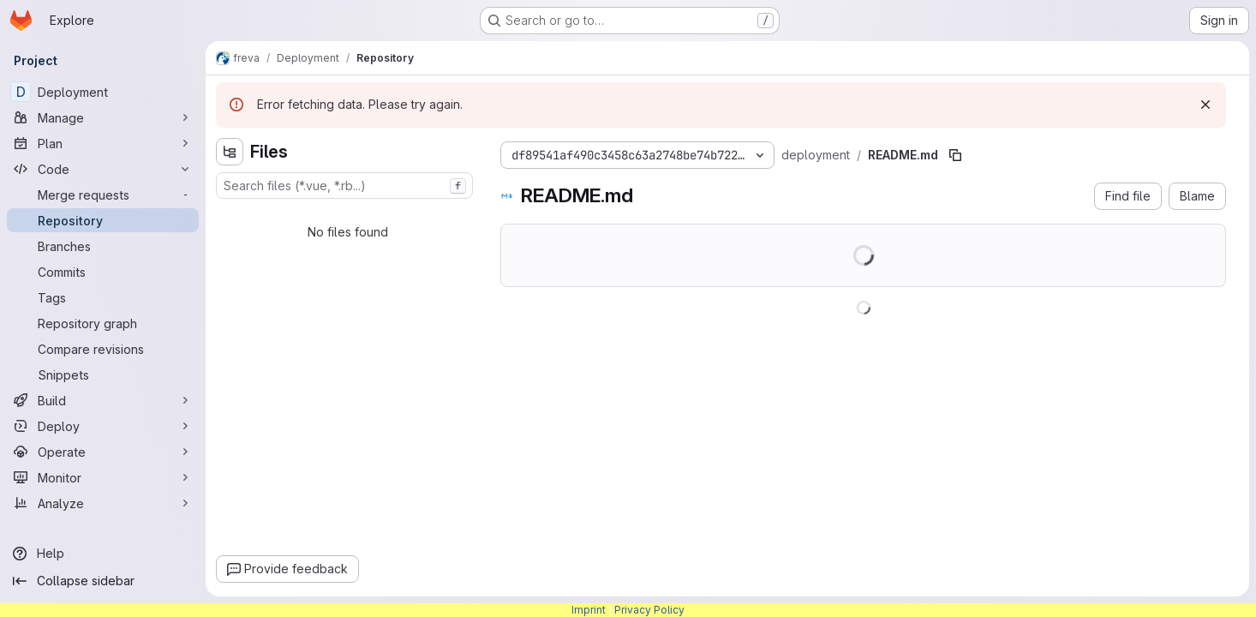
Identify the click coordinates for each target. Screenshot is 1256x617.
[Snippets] (103, 374)
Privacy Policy (649, 609)
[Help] (103, 554)
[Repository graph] (103, 323)
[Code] (103, 169)
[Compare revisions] (103, 349)
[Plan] (103, 143)
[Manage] (103, 117)
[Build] (103, 400)
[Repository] (103, 220)
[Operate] (103, 452)
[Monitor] (103, 477)
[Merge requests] (103, 195)
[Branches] (103, 246)
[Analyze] (103, 503)
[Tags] (103, 297)
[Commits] (103, 272)
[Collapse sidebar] (103, 581)
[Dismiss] (1205, 104)
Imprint (588, 609)
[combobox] (344, 185)
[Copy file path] (955, 155)
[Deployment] (103, 92)
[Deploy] (103, 426)
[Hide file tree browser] (229, 151)
